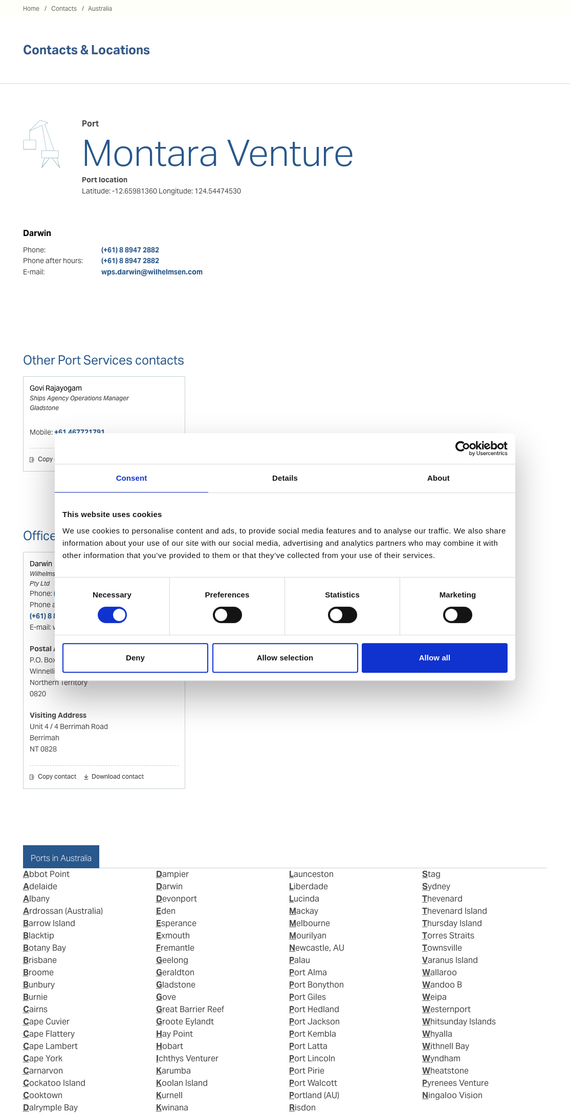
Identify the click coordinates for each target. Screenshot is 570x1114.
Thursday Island (452, 923)
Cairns (35, 1009)
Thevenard (442, 898)
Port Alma (308, 972)
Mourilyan (307, 935)
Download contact (118, 777)
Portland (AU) (314, 1095)
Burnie (35, 997)
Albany (36, 898)
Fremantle (175, 947)
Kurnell (169, 1095)
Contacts (64, 8)
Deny (135, 657)
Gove (166, 997)
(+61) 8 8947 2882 (130, 249)
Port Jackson (314, 1021)
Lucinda (304, 898)
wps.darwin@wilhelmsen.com (152, 271)
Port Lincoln (312, 1058)
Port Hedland (314, 1009)
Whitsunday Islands (459, 1021)
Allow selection (285, 657)
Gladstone (175, 984)
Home (31, 8)
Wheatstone (445, 1070)
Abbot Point (46, 874)
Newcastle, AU (316, 947)
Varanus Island (450, 960)
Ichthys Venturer (187, 1058)
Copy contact (57, 459)
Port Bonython (316, 984)
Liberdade (308, 886)
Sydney (436, 886)
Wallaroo (439, 972)
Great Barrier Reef (190, 1009)
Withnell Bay (445, 1046)
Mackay (303, 911)
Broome (38, 972)
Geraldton (175, 972)
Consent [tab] (131, 478)
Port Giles (307, 997)
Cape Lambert (50, 1046)
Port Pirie (306, 1070)
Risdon (302, 1107)
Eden (166, 911)
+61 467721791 (79, 432)
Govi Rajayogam (56, 388)
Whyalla (437, 1034)
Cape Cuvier (46, 1021)
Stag (431, 874)
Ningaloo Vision (452, 1095)
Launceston (311, 874)
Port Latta (308, 1046)
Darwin (41, 563)
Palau (299, 960)
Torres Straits (448, 935)
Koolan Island (182, 1083)
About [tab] (438, 478)
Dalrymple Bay (50, 1107)
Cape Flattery (49, 1034)
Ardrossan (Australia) (63, 911)
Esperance (176, 923)
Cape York (42, 1058)
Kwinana (172, 1107)
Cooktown (42, 1095)
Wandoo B (442, 984)
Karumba (173, 1070)
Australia (100, 8)
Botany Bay (44, 947)
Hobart (169, 1046)
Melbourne (309, 923)
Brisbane (40, 960)
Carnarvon (43, 1070)
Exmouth (173, 935)
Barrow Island (49, 923)
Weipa (434, 997)
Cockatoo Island (54, 1083)
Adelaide (40, 886)
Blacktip (38, 935)
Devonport (176, 898)
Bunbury (39, 984)
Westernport (446, 1009)
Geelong (172, 960)
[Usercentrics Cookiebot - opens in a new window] (463, 448)
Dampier (172, 874)
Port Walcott (313, 1083)
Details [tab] (285, 478)
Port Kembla (312, 1034)
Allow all (435, 657)
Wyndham (441, 1058)
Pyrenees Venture (455, 1083)
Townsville (442, 947)
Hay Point (174, 1034)
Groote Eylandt (185, 1021)
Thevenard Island (454, 911)
